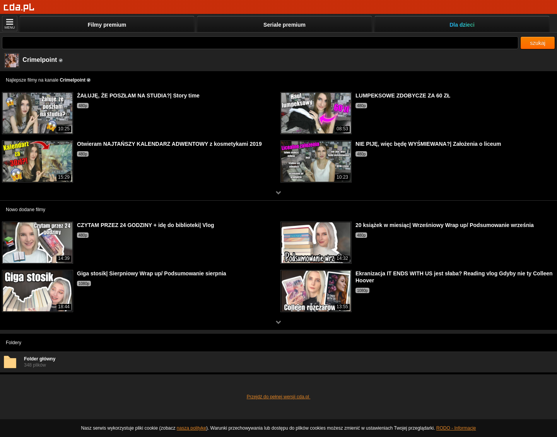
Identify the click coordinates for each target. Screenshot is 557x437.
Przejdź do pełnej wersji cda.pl (279, 396)
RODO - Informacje (456, 428)
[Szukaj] (260, 42)
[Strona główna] (19, 7)
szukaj (537, 43)
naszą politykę (191, 428)
